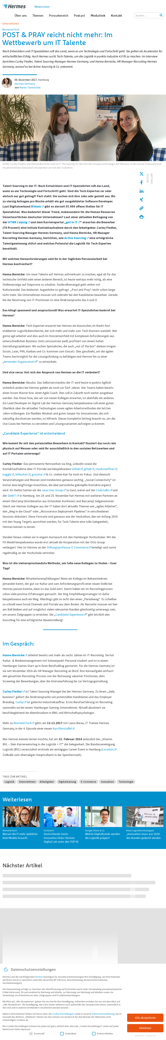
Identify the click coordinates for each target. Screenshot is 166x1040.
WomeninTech (22, 723)
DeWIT (12, 496)
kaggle (7, 474)
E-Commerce (88, 781)
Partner (39, 979)
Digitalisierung (67, 781)
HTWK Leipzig (17, 222)
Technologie (126, 781)
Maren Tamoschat (30, 87)
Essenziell (36, 1035)
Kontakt (116, 15)
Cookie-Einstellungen (63, 1016)
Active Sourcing (75, 238)
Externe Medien (102, 1035)
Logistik (9, 781)
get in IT (72, 222)
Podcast (79, 15)
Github (75, 469)
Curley (20, 702)
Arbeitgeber (47, 781)
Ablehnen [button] (145, 1030)
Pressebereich (58, 15)
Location (108, 749)
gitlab (87, 469)
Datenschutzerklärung (103, 1016)
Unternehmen (10, 23)
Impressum (151, 1038)
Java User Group (52, 490)
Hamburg (43, 79)
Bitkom (36, 206)
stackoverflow (104, 469)
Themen (37, 15)
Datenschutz (140, 1038)
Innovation (107, 781)
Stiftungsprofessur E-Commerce (67, 547)
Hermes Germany (25, 83)
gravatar (37, 474)
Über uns (21, 15)
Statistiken (68, 1035)
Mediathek (98, 15)
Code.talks (102, 490)
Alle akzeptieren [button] (145, 1020)
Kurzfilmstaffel (62, 728)
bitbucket (21, 474)
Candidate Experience (69, 614)
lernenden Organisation (19, 362)
